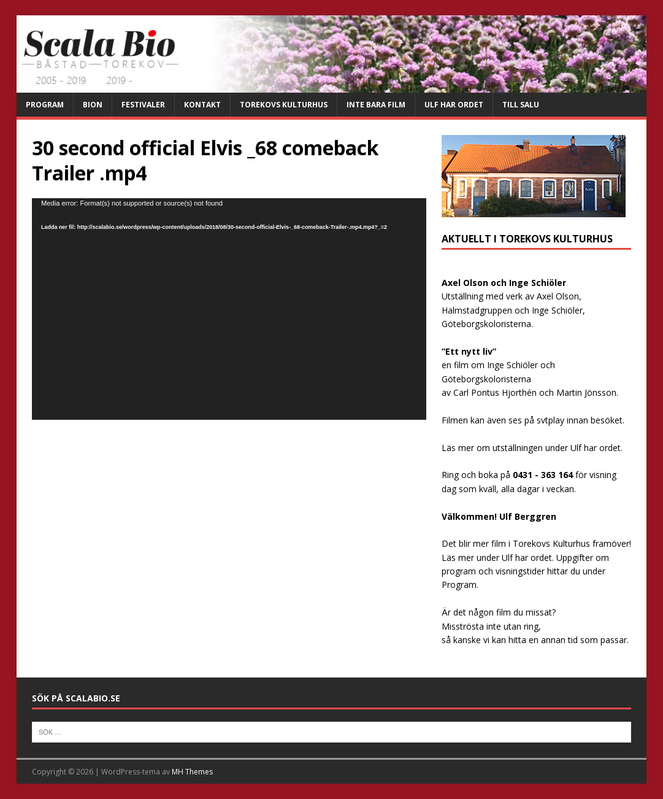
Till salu (520, 104)
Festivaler (143, 104)
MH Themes (192, 771)
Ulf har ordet (453, 104)
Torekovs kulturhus (284, 104)
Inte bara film (376, 104)
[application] (229, 309)
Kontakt (202, 104)
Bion (92, 104)
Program (45, 104)
